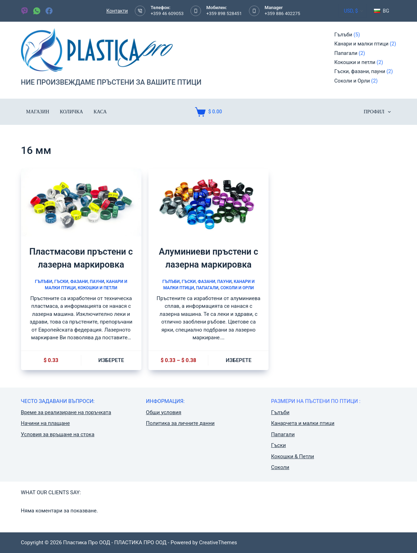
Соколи (280, 467)
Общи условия (163, 412)
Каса (100, 111)
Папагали (207, 287)
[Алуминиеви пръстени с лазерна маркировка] (208, 202)
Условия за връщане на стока (58, 434)
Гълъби (44, 281)
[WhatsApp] (36, 10)
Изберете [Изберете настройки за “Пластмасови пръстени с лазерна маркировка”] (111, 360)
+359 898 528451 (224, 13)
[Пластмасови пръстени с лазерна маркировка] (81, 202)
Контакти (117, 11)
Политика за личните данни (180, 423)
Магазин (37, 111)
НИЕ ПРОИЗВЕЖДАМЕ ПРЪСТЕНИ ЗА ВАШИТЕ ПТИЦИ (111, 82)
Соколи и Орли (236, 287)
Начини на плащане (45, 423)
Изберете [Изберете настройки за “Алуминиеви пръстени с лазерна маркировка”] (238, 360)
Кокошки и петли (97, 287)
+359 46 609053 (167, 13)
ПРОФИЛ (379, 112)
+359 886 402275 (282, 13)
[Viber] (24, 10)
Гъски (278, 445)
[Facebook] (49, 10)
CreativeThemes (218, 542)
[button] (381, 10)
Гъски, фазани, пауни (79, 281)
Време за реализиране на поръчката (66, 412)
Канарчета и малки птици (302, 423)
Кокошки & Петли (292, 456)
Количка (71, 111)
